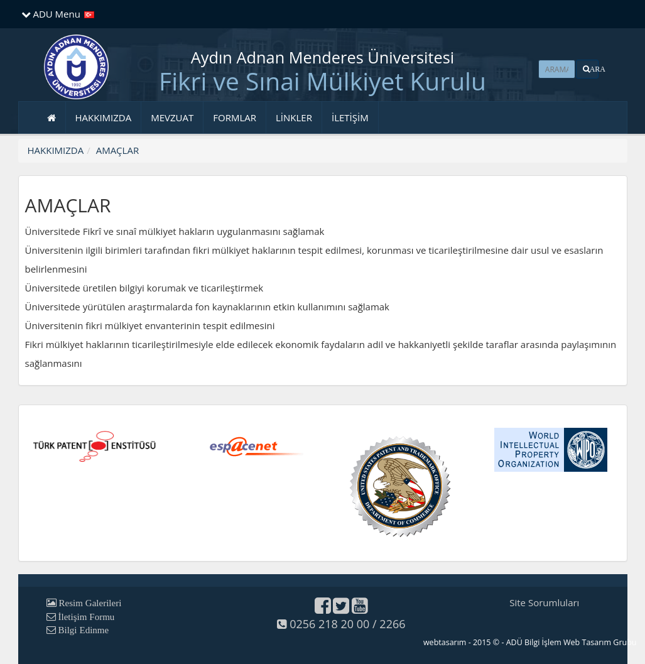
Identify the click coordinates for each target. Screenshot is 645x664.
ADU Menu (50, 14)
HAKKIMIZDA (103, 117)
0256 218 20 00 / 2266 (341, 623)
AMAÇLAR (117, 150)
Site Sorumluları (544, 602)
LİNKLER (294, 117)
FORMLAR (234, 117)
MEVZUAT (172, 117)
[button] (587, 69)
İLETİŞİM (350, 117)
